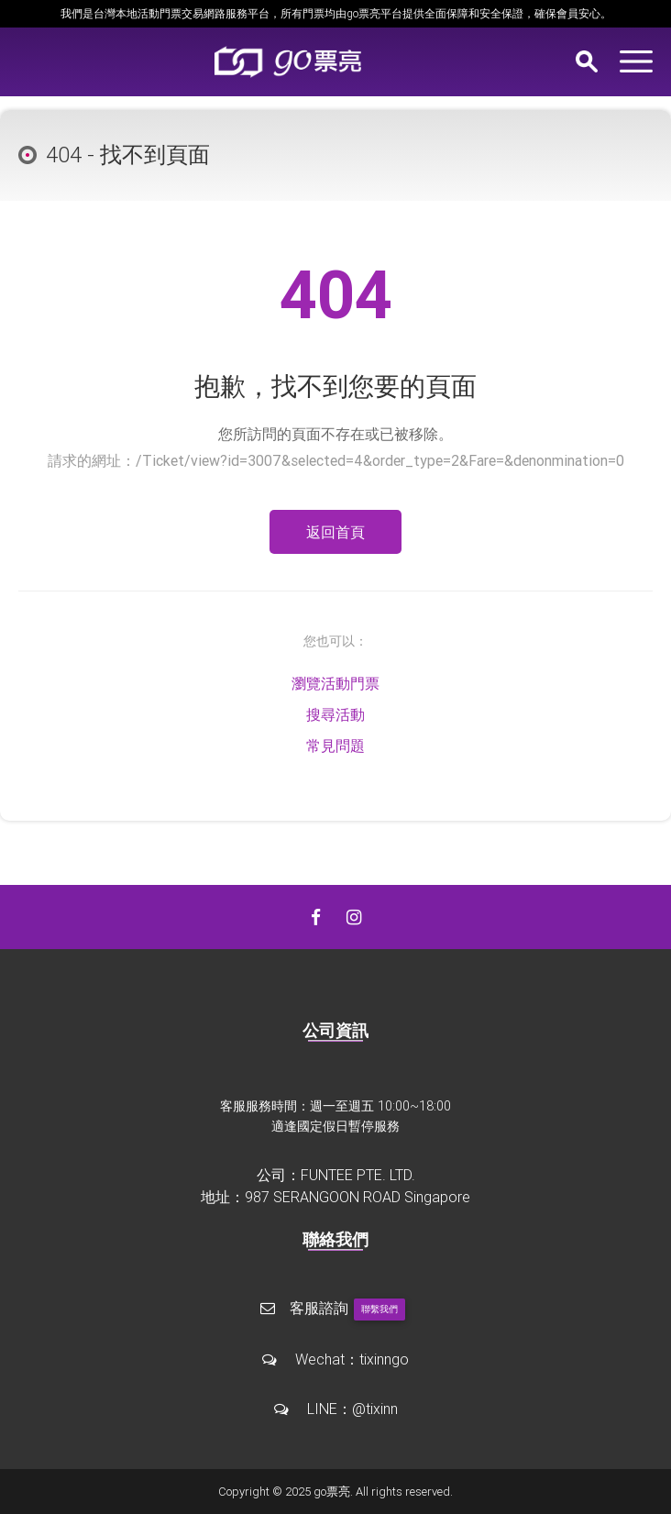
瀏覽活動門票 (336, 683)
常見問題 (335, 745)
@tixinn (375, 1408)
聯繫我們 (379, 1309)
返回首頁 (335, 532)
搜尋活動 (335, 714)
